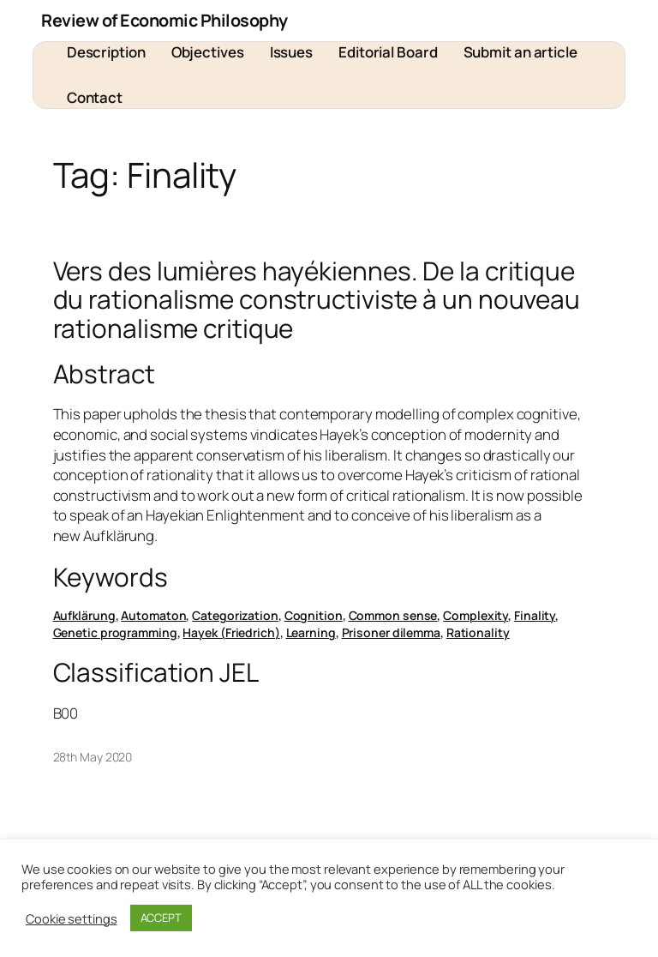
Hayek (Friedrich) (230, 632)
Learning (311, 632)
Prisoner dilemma (391, 632)
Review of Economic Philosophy (164, 20)
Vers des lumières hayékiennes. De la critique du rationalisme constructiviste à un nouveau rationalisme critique (317, 299)
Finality (534, 615)
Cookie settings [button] (71, 918)
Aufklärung (84, 615)
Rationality (478, 632)
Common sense (393, 615)
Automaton (153, 615)
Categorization (235, 615)
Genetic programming (115, 632)
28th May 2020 (93, 757)
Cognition (313, 615)
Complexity (475, 615)
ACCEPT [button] (161, 917)
